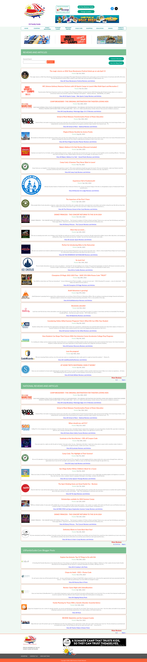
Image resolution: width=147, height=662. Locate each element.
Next (123, 380)
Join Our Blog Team (116, 63)
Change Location (86, 11)
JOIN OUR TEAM (45, 656)
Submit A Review (116, 59)
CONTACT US (34, 656)
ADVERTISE (24, 656)
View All (77, 81)
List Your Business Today (86, 7)
